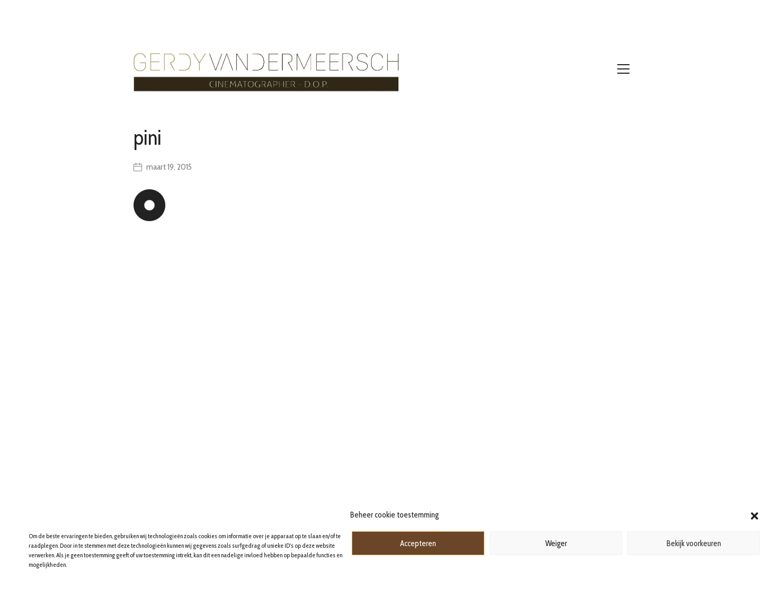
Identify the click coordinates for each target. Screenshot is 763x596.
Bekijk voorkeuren (694, 543)
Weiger (556, 543)
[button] (754, 515)
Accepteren (418, 543)
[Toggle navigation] (623, 69)
